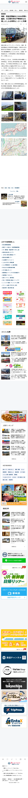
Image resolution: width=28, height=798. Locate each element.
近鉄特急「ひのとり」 (7, 275)
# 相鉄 (5, 187)
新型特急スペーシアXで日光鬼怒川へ (11, 272)
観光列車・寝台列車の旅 (8, 287)
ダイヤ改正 (22, 472)
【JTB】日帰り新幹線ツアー (9, 254)
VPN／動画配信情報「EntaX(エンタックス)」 (13, 775)
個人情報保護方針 (17, 779)
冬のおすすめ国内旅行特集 (8, 267)
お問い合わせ (5, 780)
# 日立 (12, 187)
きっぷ (22, 469)
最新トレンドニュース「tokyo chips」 (11, 768)
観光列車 (17, 472)
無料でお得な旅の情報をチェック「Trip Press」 (13, 773)
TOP (2, 10)
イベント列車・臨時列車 (8, 474)
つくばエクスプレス (7, 477)
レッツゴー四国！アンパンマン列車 (10, 282)
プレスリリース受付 (14, 780)
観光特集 (11, 10)
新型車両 (21, 10)
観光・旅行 (5, 479)
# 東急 (9, 187)
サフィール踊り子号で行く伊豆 (9, 285)
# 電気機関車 (16, 187)
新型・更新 (17, 469)
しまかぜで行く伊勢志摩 (8, 262)
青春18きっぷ (11, 472)
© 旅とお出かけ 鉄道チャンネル (14, 782)
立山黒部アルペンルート (8, 260)
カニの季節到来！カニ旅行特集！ (10, 265)
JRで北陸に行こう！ (7, 270)
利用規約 (4, 779)
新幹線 (15, 474)
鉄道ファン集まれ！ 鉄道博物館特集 (10, 247)
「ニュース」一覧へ (14, 191)
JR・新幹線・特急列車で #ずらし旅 (10, 249)
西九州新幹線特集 (6, 244)
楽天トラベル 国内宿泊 (8, 277)
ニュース (3, 13)
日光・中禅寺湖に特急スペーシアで (10, 280)
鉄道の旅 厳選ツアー (7, 257)
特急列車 (11, 479)
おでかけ (6, 10)
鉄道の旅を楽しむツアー (8, 252)
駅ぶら (16, 10)
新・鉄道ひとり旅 (21, 477)
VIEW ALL (14, 459)
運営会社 (10, 779)
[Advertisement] (14, 171)
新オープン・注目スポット (8, 469)
